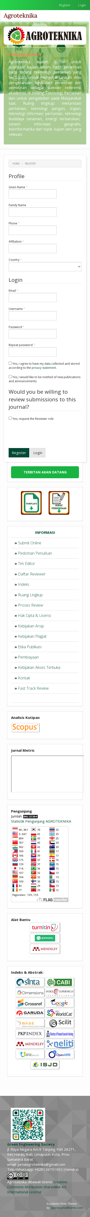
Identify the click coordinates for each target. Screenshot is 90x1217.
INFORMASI (45, 532)
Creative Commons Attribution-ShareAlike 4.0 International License (37, 1186)
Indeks (23, 584)
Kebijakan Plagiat (32, 636)
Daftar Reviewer (32, 574)
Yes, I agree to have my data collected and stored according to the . (44, 366)
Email (33, 295)
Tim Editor (26, 563)
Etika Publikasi (30, 646)
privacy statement (44, 368)
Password (33, 332)
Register (65, 5)
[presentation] (45, 435)
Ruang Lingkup (30, 594)
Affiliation (33, 246)
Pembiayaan (28, 657)
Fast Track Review (33, 688)
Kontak (24, 678)
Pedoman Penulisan (35, 553)
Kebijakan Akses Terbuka (39, 667)
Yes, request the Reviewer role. (31, 419)
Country (45, 264)
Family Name (33, 210)
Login (82, 5)
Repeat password (33, 350)
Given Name (33, 192)
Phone (33, 228)
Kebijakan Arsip (31, 626)
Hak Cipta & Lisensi (34, 615)
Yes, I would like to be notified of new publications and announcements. (44, 379)
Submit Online (29, 543)
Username (33, 313)
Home (16, 163)
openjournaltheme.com (67, 1208)
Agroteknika (20, 15)
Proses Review (30, 605)
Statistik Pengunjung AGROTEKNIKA (41, 821)
